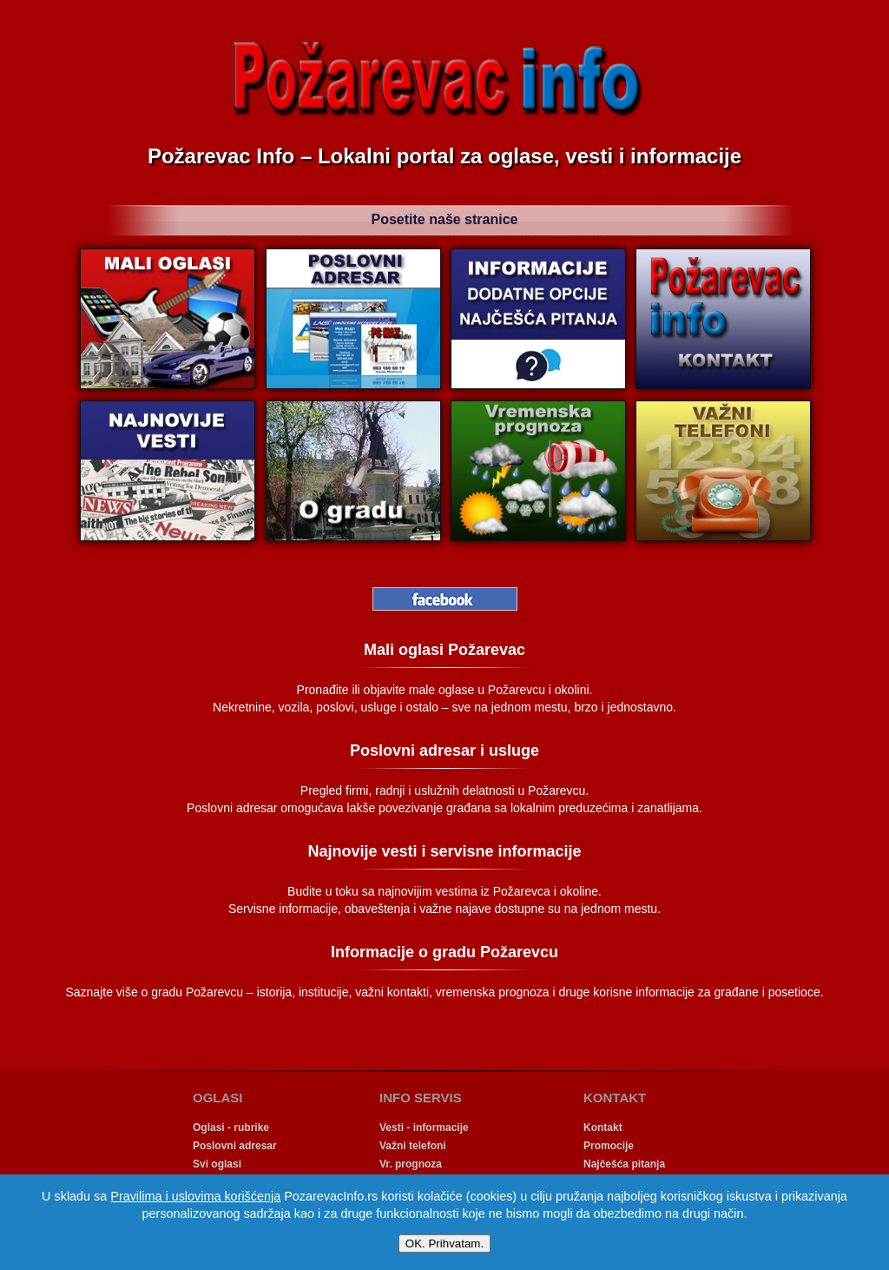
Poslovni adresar (235, 1146)
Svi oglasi (217, 1164)
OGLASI (218, 1097)
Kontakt (602, 1127)
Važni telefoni (412, 1146)
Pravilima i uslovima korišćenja (195, 1196)
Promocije (608, 1146)
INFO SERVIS (420, 1097)
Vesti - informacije (424, 1127)
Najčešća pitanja (624, 1164)
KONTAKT (614, 1097)
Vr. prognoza (410, 1164)
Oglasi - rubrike (231, 1127)
